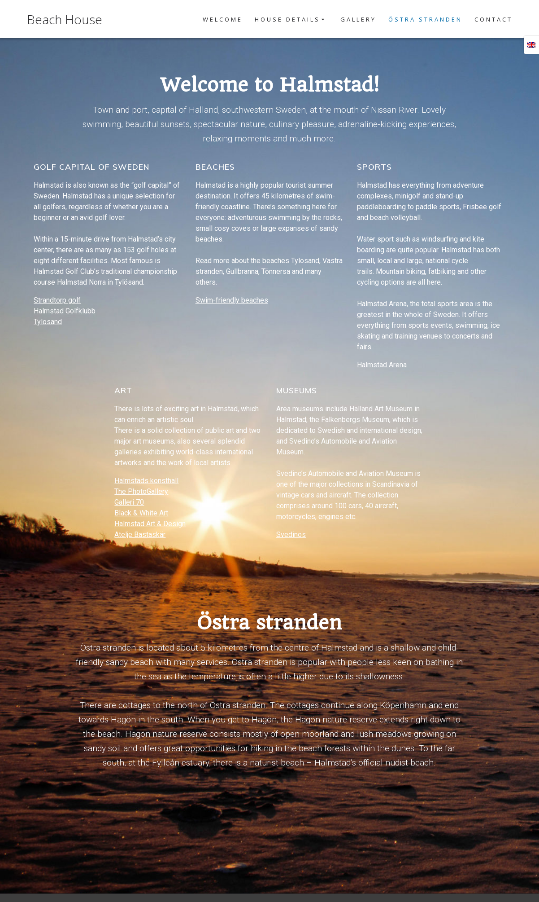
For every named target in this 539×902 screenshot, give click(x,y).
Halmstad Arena (382, 365)
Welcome (223, 19)
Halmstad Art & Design (150, 523)
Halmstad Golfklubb (65, 311)
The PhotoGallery (141, 491)
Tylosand (48, 321)
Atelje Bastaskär (139, 534)
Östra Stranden (425, 19)
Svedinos (291, 534)
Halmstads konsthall (146, 480)
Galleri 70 (129, 502)
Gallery (358, 19)
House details (287, 19)
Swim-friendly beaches (232, 300)
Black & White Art (141, 513)
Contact (493, 19)
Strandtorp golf (57, 300)
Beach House (64, 19)
